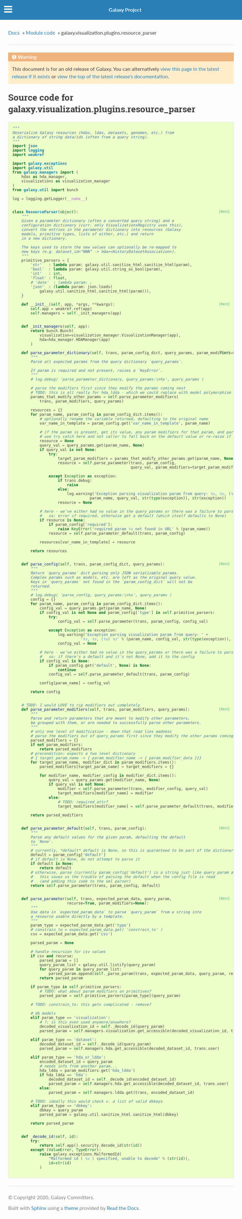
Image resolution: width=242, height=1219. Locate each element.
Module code (40, 33)
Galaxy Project (125, 10)
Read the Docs (123, 1208)
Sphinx (38, 1208)
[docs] (224, 211)
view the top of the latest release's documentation (112, 76)
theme (71, 1208)
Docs (14, 33)
